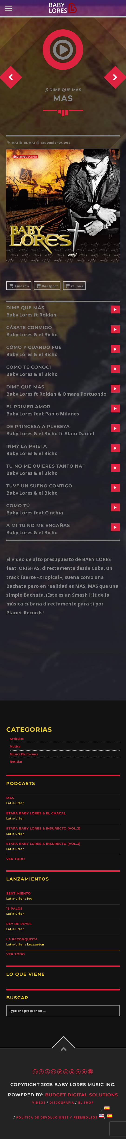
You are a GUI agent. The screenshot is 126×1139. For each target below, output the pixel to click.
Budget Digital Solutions (81, 1095)
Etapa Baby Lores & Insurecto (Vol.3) (43, 844)
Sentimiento (18, 893)
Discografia (62, 1103)
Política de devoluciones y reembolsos (56, 1117)
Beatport (47, 286)
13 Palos (14, 909)
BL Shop (86, 1103)
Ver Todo (15, 859)
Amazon (19, 286)
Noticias (16, 762)
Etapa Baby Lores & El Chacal (36, 813)
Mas (10, 798)
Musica (15, 746)
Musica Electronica (24, 754)
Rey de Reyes (19, 924)
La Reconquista (22, 939)
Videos (39, 1103)
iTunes (74, 286)
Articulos (17, 739)
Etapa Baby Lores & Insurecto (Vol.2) (43, 828)
